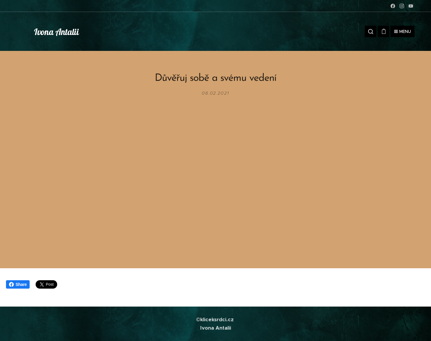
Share (18, 284)
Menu (402, 31)
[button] (370, 31)
